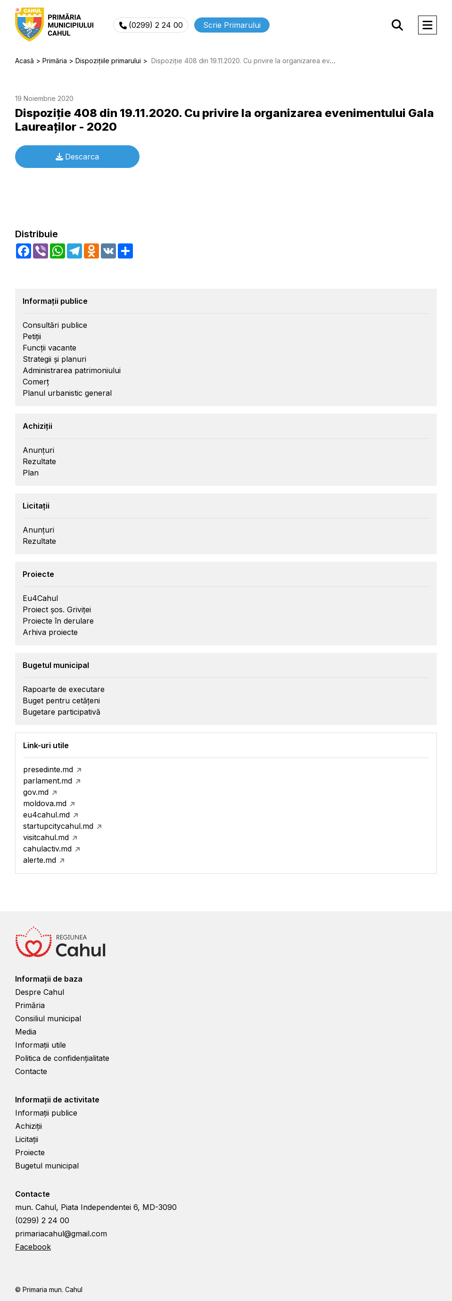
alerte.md (39, 860)
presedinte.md (48, 769)
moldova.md (44, 803)
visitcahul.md (46, 837)
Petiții (32, 336)
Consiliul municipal (48, 1018)
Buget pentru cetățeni (61, 700)
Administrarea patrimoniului (72, 370)
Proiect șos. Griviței (57, 609)
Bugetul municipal (47, 1165)
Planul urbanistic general (67, 393)
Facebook (33, 1246)
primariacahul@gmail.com (61, 1233)
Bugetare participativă (61, 712)
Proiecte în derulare (58, 620)
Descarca (77, 156)
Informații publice (46, 1113)
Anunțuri (38, 450)
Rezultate (39, 461)
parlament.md (47, 780)
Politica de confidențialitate (62, 1058)
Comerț (36, 381)
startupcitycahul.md (58, 826)
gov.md (36, 792)
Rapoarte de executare (64, 689)
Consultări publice (55, 325)
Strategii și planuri (54, 359)
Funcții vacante (49, 347)
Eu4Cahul (40, 598)
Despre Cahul (39, 992)
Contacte (31, 1071)
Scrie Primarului (232, 25)
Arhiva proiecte (50, 632)
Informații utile (40, 1045)
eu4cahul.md (46, 814)
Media (25, 1031)
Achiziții (28, 1126)
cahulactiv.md (47, 848)
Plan (31, 472)
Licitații (26, 1139)
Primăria (30, 1005)
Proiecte (30, 1152)
